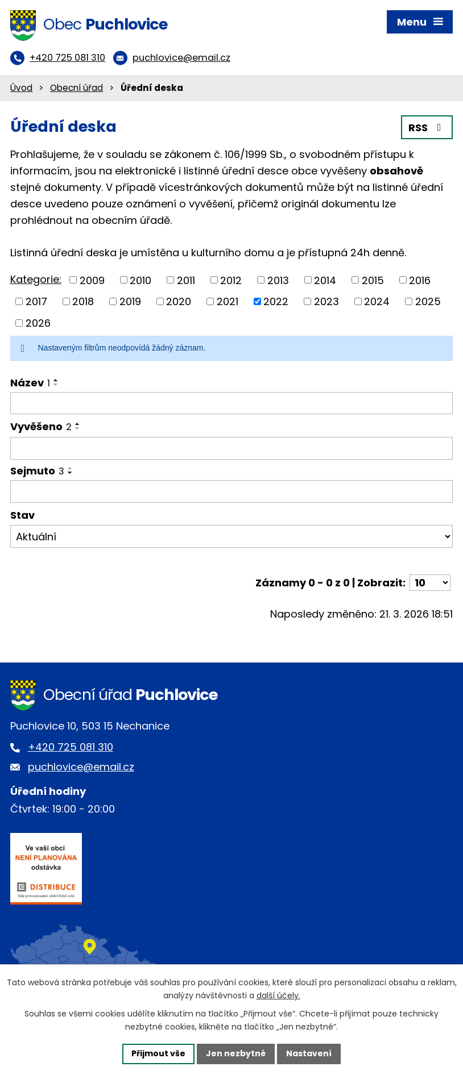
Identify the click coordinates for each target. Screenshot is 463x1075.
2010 (140, 280)
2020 (178, 301)
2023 (326, 301)
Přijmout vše (158, 1053)
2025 (428, 301)
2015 (373, 280)
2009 (92, 280)
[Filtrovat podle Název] (231, 403)
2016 (420, 280)
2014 (325, 280)
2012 (231, 280)
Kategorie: (35, 279)
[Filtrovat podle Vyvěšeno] (231, 448)
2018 (83, 301)
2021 (227, 301)
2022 (275, 301)
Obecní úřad (76, 88)
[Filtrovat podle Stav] (231, 536)
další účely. (278, 995)
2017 (36, 301)
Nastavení (309, 1053)
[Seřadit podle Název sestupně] (56, 384)
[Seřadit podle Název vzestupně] (56, 380)
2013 (278, 280)
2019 (130, 301)
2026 (38, 323)
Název (30, 383)
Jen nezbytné (236, 1053)
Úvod (21, 88)
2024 (377, 301)
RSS (427, 127)
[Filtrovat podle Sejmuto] (231, 491)
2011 (186, 280)
